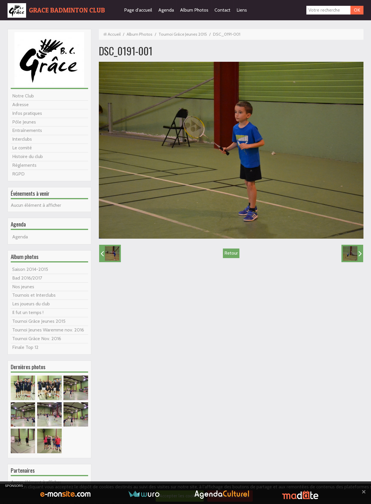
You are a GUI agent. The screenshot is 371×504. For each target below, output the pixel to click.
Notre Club (23, 96)
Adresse (20, 104)
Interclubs (22, 139)
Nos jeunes (23, 286)
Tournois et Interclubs (34, 295)
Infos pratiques (27, 113)
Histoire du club (27, 156)
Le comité (22, 148)
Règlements (24, 165)
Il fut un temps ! (27, 312)
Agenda (166, 10)
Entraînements (27, 130)
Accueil (114, 34)
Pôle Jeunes (24, 122)
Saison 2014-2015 (30, 269)
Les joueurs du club (31, 304)
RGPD (18, 174)
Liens (242, 10)
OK (357, 10)
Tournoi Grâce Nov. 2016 (36, 338)
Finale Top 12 (25, 347)
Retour (231, 253)
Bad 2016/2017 (27, 278)
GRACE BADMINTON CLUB (67, 10)
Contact (222, 10)
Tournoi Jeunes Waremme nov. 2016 (48, 330)
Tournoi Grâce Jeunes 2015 (39, 321)
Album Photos (194, 10)
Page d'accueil (138, 10)
